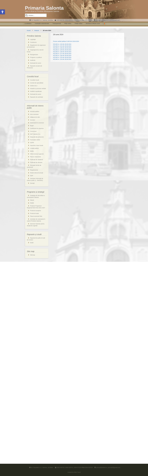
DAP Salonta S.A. (35, 134)
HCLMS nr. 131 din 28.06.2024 (62, 46)
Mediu (32, 151)
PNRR (32, 203)
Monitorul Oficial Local (93, 23)
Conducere (33, 42)
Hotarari (36, 30)
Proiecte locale (34, 213)
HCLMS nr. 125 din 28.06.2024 (62, 57)
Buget (32, 125)
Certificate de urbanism (37, 128)
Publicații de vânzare (36, 162)
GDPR (32, 142)
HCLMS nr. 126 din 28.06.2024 (62, 55)
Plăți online (67, 23)
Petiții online (78, 23)
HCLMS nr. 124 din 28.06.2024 (62, 59)
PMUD (32, 200)
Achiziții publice (34, 111)
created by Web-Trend (74, 472)
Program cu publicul (36, 57)
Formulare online (35, 140)
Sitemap (32, 255)
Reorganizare (34, 54)
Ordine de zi (33, 85)
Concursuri (33, 131)
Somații (32, 183)
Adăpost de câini (35, 117)
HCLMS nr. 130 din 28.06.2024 (62, 48)
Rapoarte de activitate (36, 97)
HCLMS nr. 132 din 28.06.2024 (62, 44)
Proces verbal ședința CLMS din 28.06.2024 (66, 41)
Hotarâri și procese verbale (38, 88)
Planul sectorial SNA (36, 216)
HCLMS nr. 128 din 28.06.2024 (62, 51)
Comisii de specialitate (36, 83)
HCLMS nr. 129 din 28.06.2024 (62, 50)
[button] (2, 11)
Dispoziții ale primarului (37, 137)
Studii (31, 242)
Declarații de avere (35, 63)
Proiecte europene (35, 210)
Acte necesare (34, 114)
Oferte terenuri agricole (37, 154)
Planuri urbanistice (35, 157)
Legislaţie (33, 39)
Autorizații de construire (37, 123)
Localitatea (28, 23)
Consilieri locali (34, 80)
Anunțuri (32, 120)
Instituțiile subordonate (42, 23)
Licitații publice (34, 148)
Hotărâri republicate (36, 91)
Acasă (28, 30)
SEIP (31, 175)
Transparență (56, 23)
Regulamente (34, 170)
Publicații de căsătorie (36, 159)
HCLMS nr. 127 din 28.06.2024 (62, 53)
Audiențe (32, 60)
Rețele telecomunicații (36, 173)
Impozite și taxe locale (36, 145)
